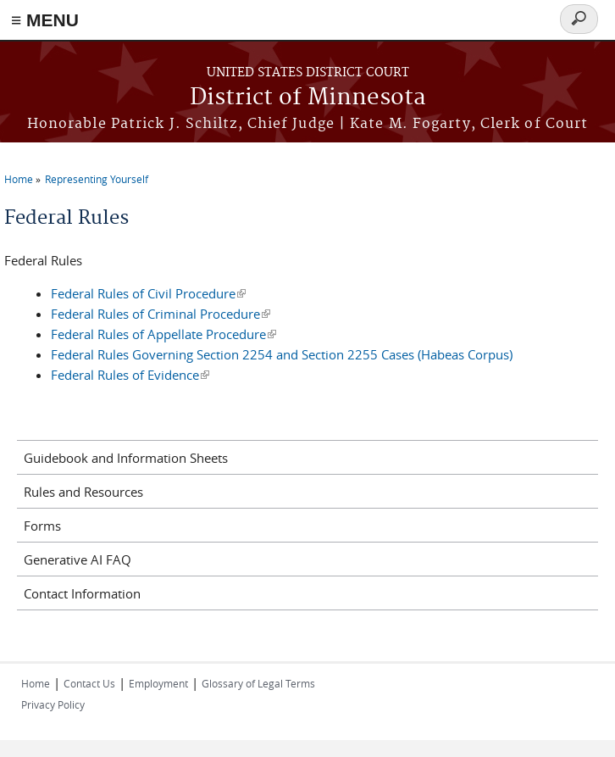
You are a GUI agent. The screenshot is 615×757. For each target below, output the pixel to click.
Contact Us (89, 683)
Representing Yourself (96, 179)
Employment (158, 683)
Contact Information (82, 593)
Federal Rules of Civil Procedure (148, 293)
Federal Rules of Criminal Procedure (160, 313)
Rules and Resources (83, 491)
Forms (42, 525)
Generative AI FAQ (77, 559)
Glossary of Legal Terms (258, 683)
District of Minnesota (308, 98)
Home (18, 179)
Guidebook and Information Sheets (126, 457)
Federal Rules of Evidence (130, 374)
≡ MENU (45, 20)
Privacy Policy (53, 704)
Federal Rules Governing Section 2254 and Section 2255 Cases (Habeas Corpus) (281, 354)
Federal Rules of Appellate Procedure (163, 334)
